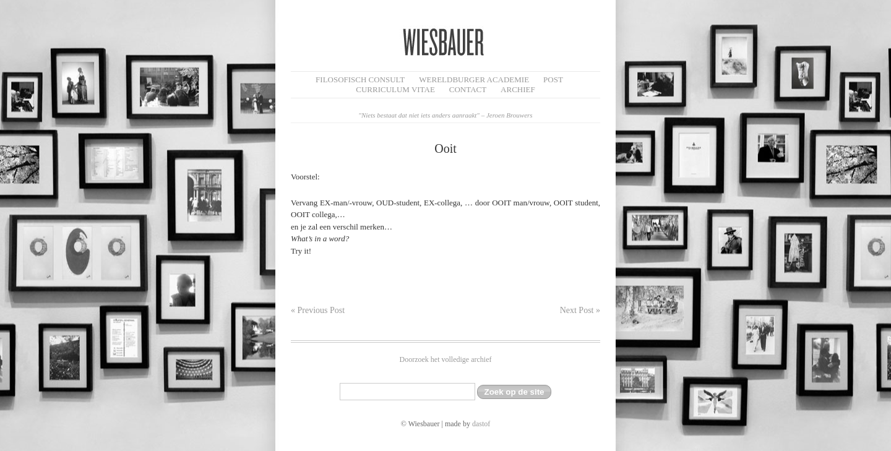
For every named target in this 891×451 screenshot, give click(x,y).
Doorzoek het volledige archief (446, 359)
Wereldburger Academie (474, 79)
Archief (518, 89)
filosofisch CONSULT (360, 79)
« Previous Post (318, 310)
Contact (467, 89)
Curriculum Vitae (395, 89)
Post (553, 79)
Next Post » (580, 310)
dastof (481, 423)
